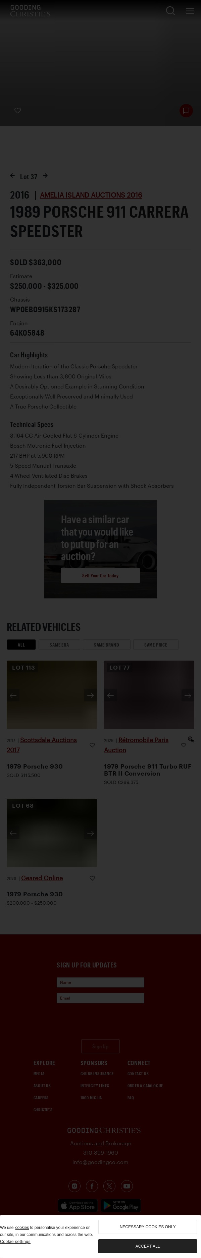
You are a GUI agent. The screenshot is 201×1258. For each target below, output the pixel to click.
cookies (22, 1227)
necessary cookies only (148, 1227)
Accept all (148, 1246)
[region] (100, 1236)
